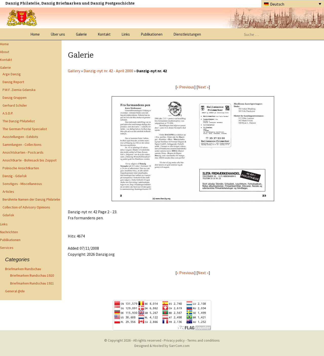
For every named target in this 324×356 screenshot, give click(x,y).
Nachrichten (9, 232)
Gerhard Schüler (15, 105)
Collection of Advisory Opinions (26, 207)
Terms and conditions (203, 340)
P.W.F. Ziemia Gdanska (19, 89)
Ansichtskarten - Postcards (23, 152)
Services (6, 247)
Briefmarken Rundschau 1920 (32, 275)
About (4, 52)
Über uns (58, 34)
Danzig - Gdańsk (15, 176)
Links (126, 34)
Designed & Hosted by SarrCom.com (162, 345)
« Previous (185, 86)
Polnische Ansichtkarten (21, 168)
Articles (8, 191)
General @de (15, 291)
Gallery (74, 70)
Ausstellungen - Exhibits (20, 136)
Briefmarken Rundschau (23, 269)
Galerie (81, 34)
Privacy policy (174, 340)
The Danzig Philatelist (19, 121)
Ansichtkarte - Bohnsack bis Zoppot (29, 160)
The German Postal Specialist (25, 129)
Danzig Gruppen (15, 97)
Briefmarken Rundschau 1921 (32, 283)
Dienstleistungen (187, 34)
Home (35, 34)
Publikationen (152, 34)
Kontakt (104, 34)
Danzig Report (13, 82)
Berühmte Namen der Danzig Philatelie (31, 199)
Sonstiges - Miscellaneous (22, 183)
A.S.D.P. (8, 113)
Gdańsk (8, 215)
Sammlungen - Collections (22, 144)
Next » (203, 86)
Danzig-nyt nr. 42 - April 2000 (108, 70)
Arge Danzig (12, 74)
